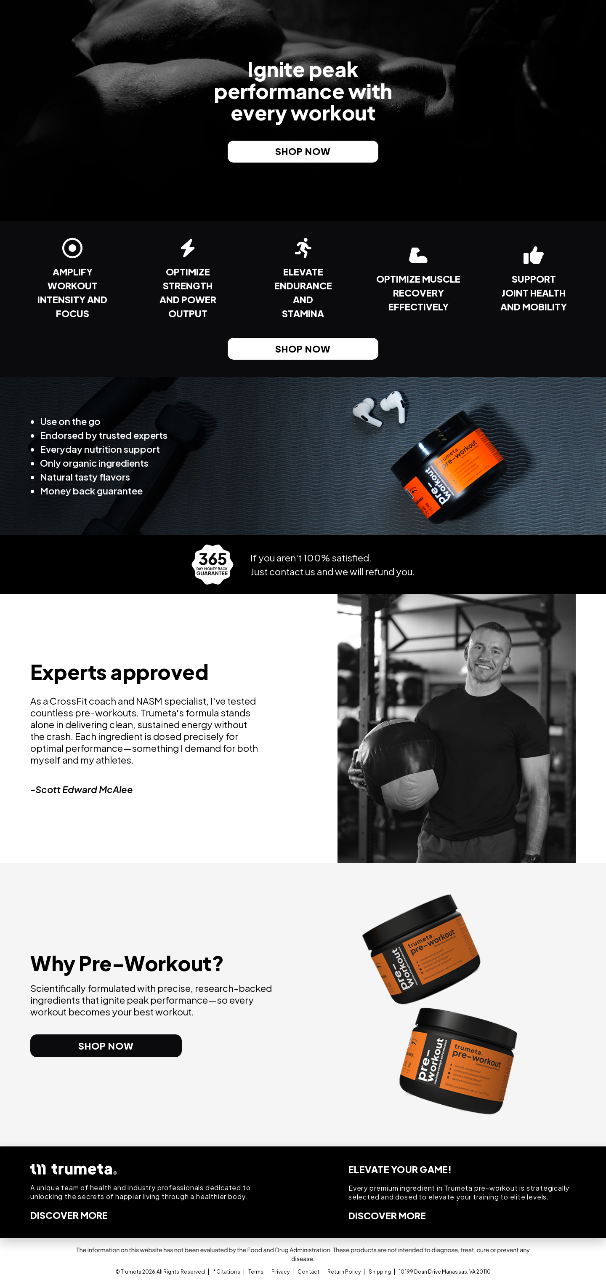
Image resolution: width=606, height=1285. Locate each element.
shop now (303, 151)
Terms (256, 1272)
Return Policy (344, 1272)
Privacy (280, 1272)
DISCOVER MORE (69, 1215)
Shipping (380, 1272)
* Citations (226, 1272)
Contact (308, 1272)
